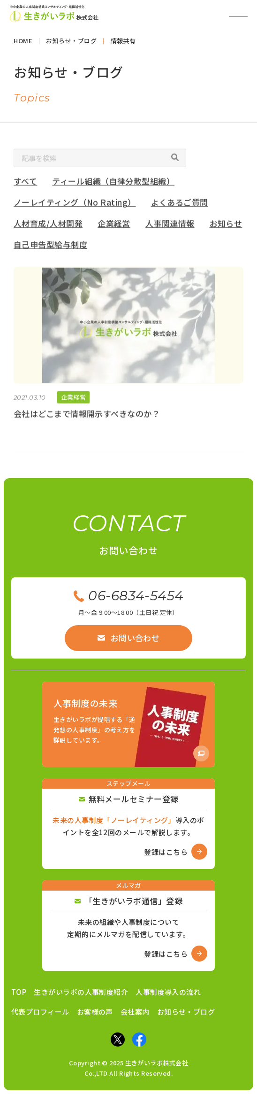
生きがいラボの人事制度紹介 (81, 992)
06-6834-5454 (128, 596)
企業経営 (114, 225)
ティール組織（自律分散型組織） (114, 183)
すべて (25, 183)
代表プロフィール (40, 1011)
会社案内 (135, 1011)
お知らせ (226, 225)
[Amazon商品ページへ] (128, 725)
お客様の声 (95, 1011)
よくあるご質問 (179, 204)
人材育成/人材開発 (48, 225)
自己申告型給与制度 (50, 246)
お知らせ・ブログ (186, 1011)
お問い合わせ (129, 638)
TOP (18, 992)
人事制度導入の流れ (168, 992)
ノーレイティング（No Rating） (75, 204)
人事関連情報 (170, 225)
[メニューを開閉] (238, 14)
